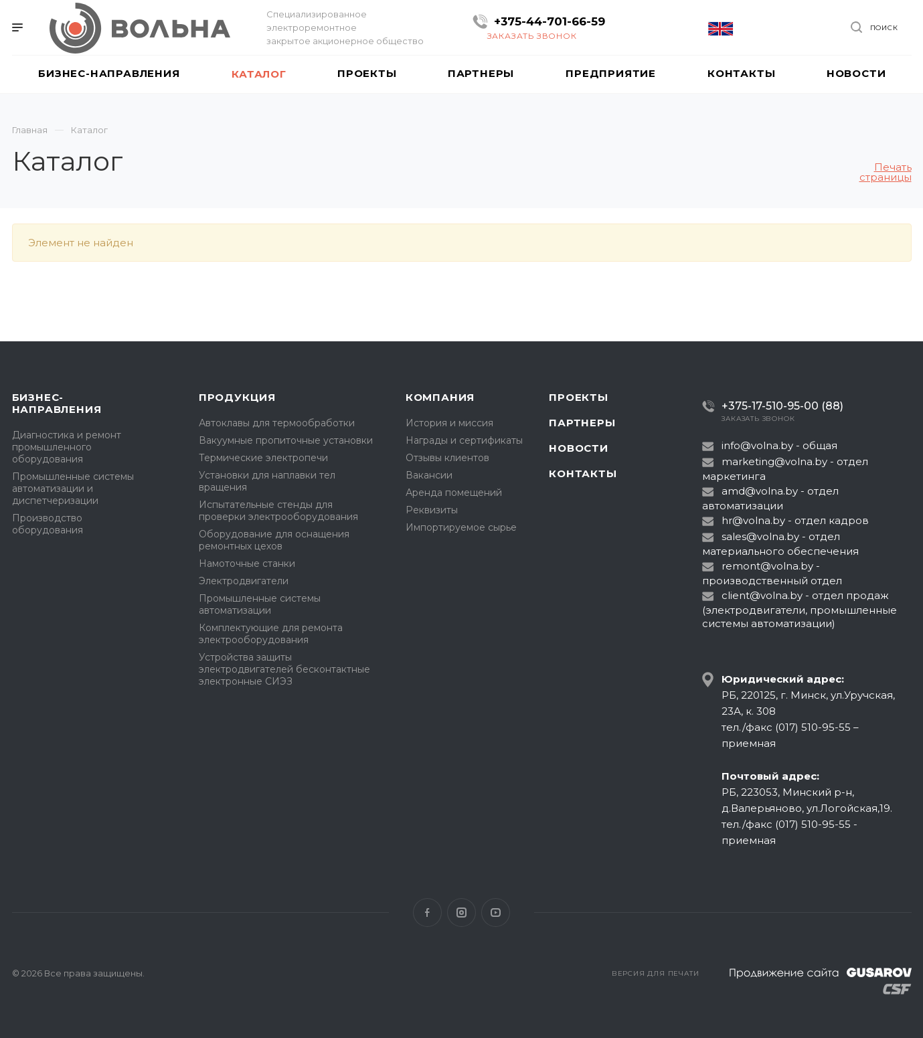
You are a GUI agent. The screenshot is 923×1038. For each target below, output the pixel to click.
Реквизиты (432, 510)
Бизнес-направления (57, 403)
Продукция (237, 397)
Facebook (427, 912)
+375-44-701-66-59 (549, 21)
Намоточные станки (247, 563)
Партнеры (582, 422)
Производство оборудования (47, 524)
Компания (440, 397)
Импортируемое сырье (461, 527)
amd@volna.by (760, 491)
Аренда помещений (454, 493)
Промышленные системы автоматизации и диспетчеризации (73, 488)
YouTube (495, 912)
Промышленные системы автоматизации (260, 604)
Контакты (582, 473)
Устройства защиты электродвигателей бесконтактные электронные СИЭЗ (284, 669)
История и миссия (449, 423)
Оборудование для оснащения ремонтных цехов (274, 540)
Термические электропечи (263, 458)
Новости (578, 448)
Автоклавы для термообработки (277, 423)
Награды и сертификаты (464, 440)
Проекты (578, 397)
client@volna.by (762, 595)
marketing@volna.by (774, 461)
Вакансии (429, 475)
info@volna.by (757, 445)
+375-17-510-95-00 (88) (782, 406)
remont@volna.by (767, 565)
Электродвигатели (243, 581)
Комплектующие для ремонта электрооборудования (271, 634)
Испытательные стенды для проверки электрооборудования (278, 511)
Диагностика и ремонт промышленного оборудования (66, 447)
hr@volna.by (753, 520)
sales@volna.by (760, 536)
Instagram (461, 912)
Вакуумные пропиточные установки (286, 440)
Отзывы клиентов (447, 458)
